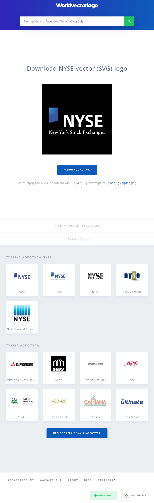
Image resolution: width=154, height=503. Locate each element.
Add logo (103, 495)
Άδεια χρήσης (51, 480)
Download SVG (77, 169)
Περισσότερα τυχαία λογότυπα (77, 433)
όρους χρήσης (120, 183)
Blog (88, 480)
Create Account (21, 480)
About (73, 480)
